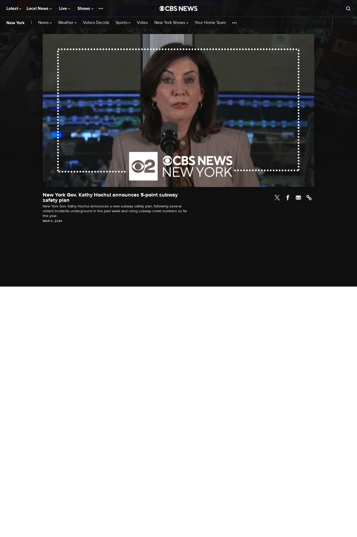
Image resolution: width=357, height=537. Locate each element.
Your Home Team (210, 22)
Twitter (277, 197)
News (45, 22)
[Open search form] (348, 8)
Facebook (287, 197)
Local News (39, 8)
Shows (85, 8)
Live (64, 8)
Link (309, 197)
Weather (67, 22)
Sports (123, 22)
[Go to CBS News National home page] (178, 8)
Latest (13, 8)
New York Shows (171, 22)
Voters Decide (96, 22)
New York (15, 22)
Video (142, 22)
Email (298, 197)
